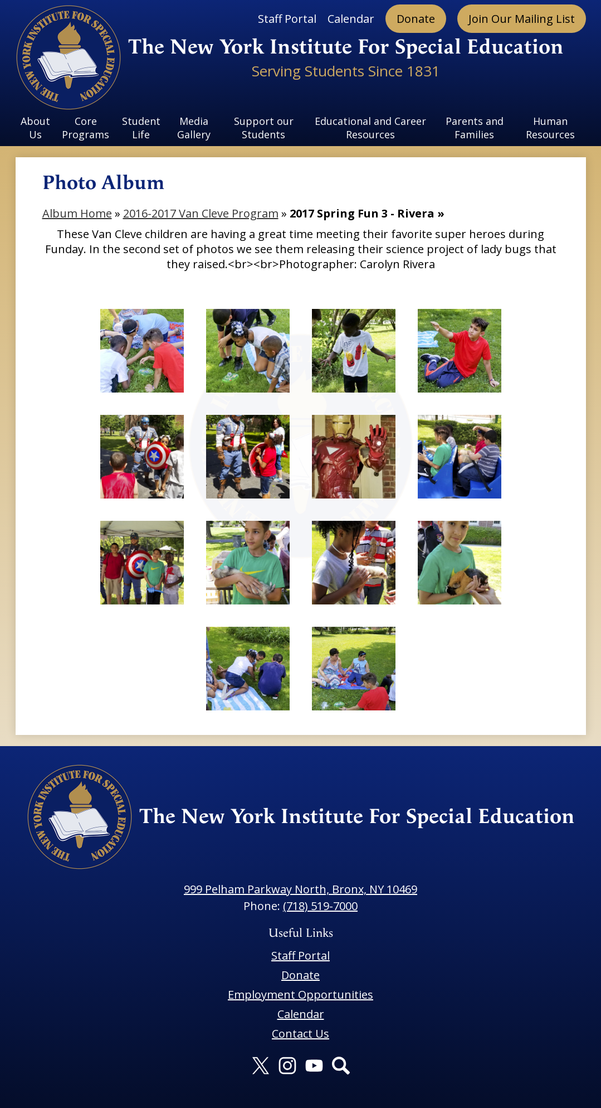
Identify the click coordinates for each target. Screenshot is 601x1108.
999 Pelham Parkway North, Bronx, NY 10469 (300, 889)
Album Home (77, 213)
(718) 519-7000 (320, 905)
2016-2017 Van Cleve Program (200, 213)
